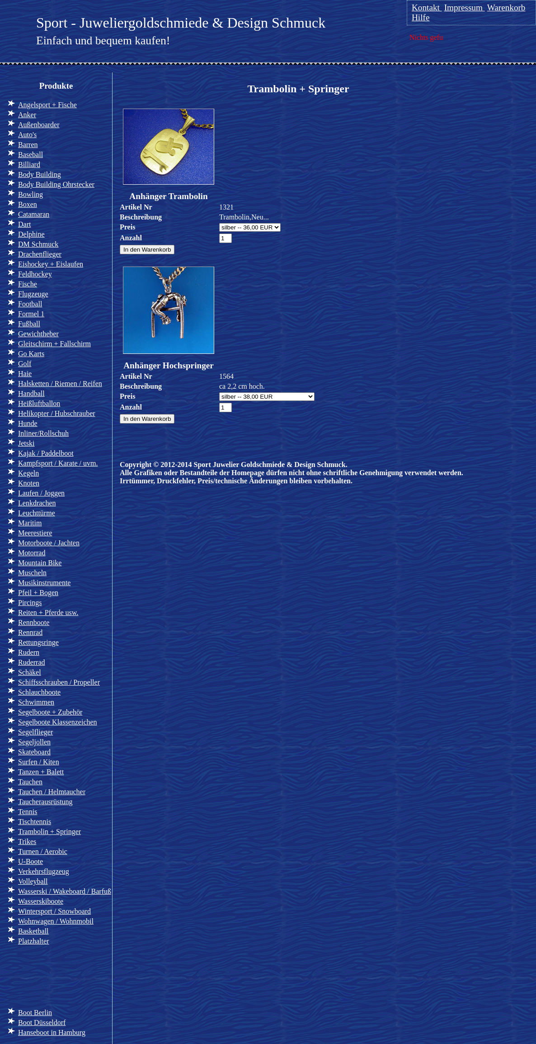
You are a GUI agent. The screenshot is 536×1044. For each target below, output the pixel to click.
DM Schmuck (38, 244)
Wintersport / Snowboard (54, 911)
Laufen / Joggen (41, 493)
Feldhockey (35, 274)
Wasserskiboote (40, 901)
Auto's (27, 134)
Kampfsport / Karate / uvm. (58, 463)
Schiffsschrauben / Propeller (59, 682)
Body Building (39, 174)
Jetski (26, 443)
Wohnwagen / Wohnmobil (56, 921)
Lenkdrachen (37, 503)
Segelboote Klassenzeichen (57, 722)
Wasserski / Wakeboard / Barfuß (64, 891)
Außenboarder (39, 125)
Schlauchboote (39, 692)
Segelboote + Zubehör (50, 712)
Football (30, 304)
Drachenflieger (39, 254)
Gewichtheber (38, 334)
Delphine (31, 234)
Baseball (30, 154)
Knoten (28, 483)
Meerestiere (35, 533)
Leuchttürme (36, 513)
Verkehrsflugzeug (43, 871)
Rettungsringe (38, 642)
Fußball (29, 324)
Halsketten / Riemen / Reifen (60, 383)
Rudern (28, 652)
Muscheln (32, 573)
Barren (28, 144)
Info (22, 975)
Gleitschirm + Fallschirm (54, 344)
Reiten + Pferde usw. (48, 612)
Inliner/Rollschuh (43, 433)
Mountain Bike (39, 563)
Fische (27, 284)
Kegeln (28, 473)
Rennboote (33, 622)
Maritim (30, 523)
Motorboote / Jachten (49, 543)
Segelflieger (35, 732)
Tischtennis (34, 821)
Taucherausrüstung (45, 802)
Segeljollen (34, 742)
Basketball (33, 931)
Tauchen (30, 782)
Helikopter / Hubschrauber (56, 413)
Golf (24, 363)
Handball (31, 393)
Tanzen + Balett (41, 772)
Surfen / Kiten (38, 762)
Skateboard (34, 752)
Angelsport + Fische (47, 105)
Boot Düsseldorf (42, 1022)
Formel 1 (31, 314)
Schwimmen (36, 702)
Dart (24, 224)
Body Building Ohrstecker (56, 184)
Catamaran (33, 214)
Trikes (27, 841)
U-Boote (30, 861)
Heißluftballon (39, 403)
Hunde (28, 423)
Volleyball (32, 881)
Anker (27, 115)
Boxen (27, 204)
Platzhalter (33, 941)
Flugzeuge (33, 294)
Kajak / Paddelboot (46, 453)
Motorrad (31, 553)
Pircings (30, 602)
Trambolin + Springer (49, 831)
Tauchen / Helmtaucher (51, 792)
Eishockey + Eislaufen (50, 264)
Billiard (29, 164)
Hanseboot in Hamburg (51, 1032)
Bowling (30, 194)
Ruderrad (31, 662)
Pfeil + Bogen (38, 592)
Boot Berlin (35, 1012)
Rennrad (30, 632)
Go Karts (31, 354)
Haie (25, 373)
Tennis (27, 811)
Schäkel (29, 672)
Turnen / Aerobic (42, 851)
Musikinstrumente (44, 582)
